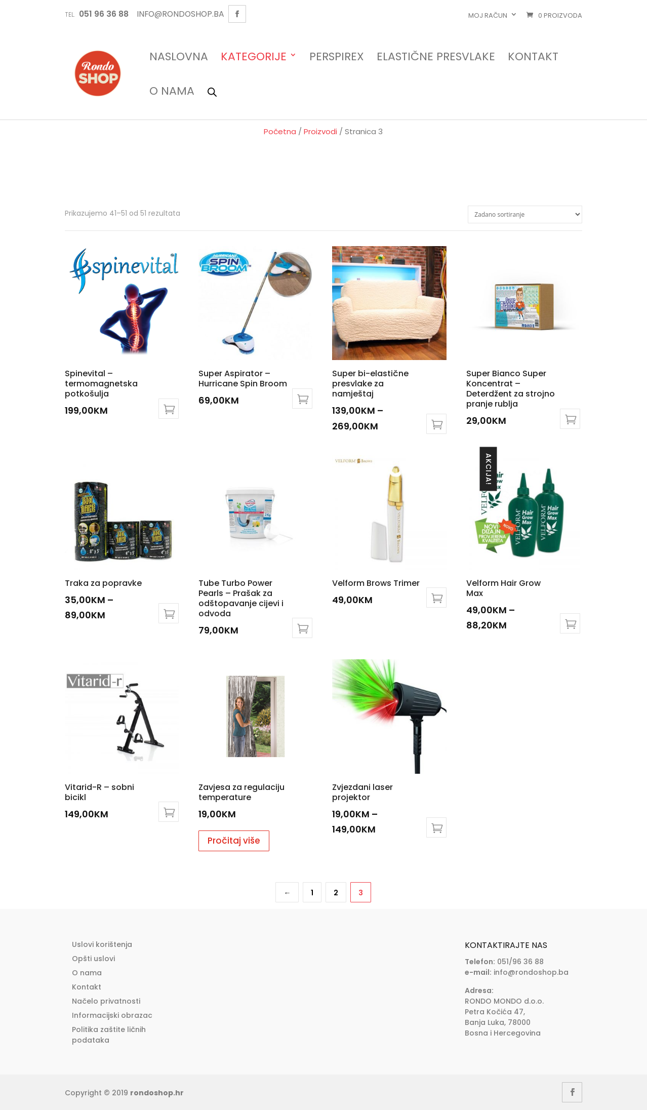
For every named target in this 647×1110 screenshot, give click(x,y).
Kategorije (254, 57)
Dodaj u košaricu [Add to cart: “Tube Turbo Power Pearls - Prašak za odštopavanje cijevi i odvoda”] (302, 628)
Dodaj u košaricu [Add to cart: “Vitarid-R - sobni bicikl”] (168, 812)
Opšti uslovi (93, 959)
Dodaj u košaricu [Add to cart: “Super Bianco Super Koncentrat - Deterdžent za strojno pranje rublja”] (570, 419)
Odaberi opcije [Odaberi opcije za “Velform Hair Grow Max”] (570, 623)
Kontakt (533, 57)
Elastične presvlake (436, 57)
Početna (280, 131)
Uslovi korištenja (102, 944)
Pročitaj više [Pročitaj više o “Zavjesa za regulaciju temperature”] (234, 841)
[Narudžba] (525, 214)
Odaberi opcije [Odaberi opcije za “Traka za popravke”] (168, 613)
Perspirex (336, 57)
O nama (171, 92)
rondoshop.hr (157, 1093)
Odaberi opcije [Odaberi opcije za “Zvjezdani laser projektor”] (436, 827)
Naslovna (178, 57)
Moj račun (487, 15)
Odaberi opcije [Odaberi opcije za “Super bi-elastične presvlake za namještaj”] (436, 424)
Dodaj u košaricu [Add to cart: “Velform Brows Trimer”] (436, 597)
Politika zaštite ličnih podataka (109, 1034)
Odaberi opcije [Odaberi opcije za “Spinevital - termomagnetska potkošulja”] (168, 409)
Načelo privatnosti (106, 1001)
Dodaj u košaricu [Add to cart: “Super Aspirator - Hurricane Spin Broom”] (302, 398)
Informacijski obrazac (112, 1015)
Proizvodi (320, 131)
